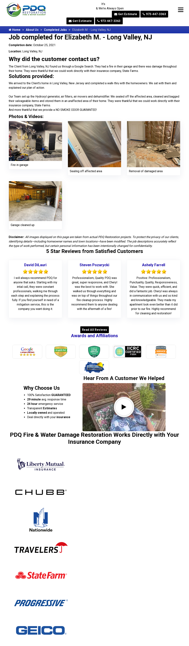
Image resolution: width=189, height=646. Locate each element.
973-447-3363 (154, 14)
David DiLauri (35, 265)
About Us (32, 30)
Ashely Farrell (153, 265)
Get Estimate (125, 14)
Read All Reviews (94, 329)
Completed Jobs (55, 30)
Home (14, 30)
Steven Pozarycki (94, 265)
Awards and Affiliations (94, 335)
